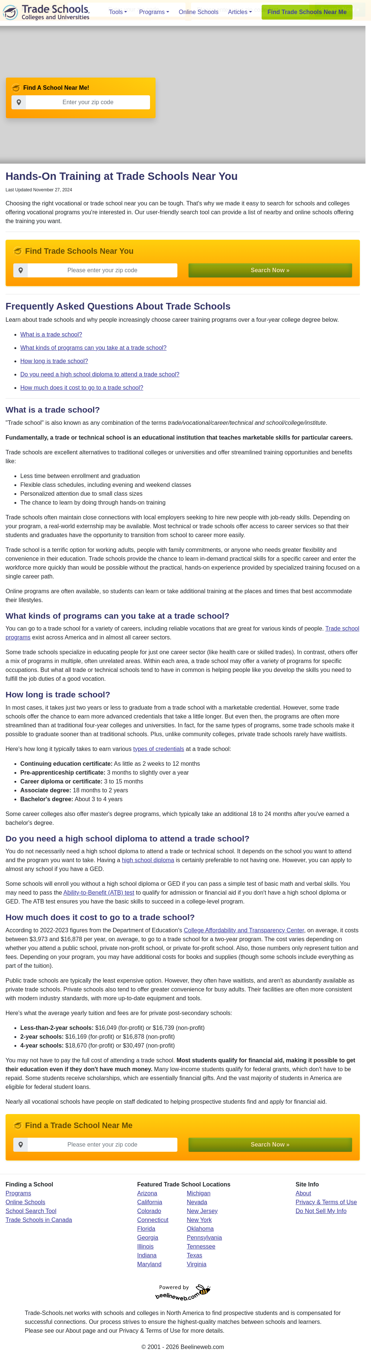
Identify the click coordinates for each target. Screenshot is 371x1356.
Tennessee (201, 1247)
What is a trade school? (51, 335)
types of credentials (158, 750)
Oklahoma (200, 1229)
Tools (116, 12)
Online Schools (199, 12)
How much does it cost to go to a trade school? (81, 388)
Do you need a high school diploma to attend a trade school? (100, 375)
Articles (237, 12)
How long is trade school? (54, 362)
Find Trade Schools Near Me (307, 12)
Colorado (149, 1212)
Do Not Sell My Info (321, 1212)
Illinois (145, 1247)
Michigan (199, 1194)
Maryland (149, 1265)
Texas (194, 1256)
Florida (146, 1229)
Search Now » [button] (270, 270)
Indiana (147, 1256)
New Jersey (202, 1212)
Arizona (147, 1194)
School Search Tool (31, 1212)
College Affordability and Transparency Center (244, 931)
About (303, 1194)
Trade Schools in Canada (39, 1220)
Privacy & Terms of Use (326, 1203)
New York (199, 1220)
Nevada (197, 1203)
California (149, 1203)
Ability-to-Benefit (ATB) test (99, 893)
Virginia (197, 1265)
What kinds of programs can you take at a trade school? (93, 348)
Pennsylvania (204, 1238)
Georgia (147, 1238)
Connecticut (153, 1220)
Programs (151, 12)
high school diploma (148, 861)
